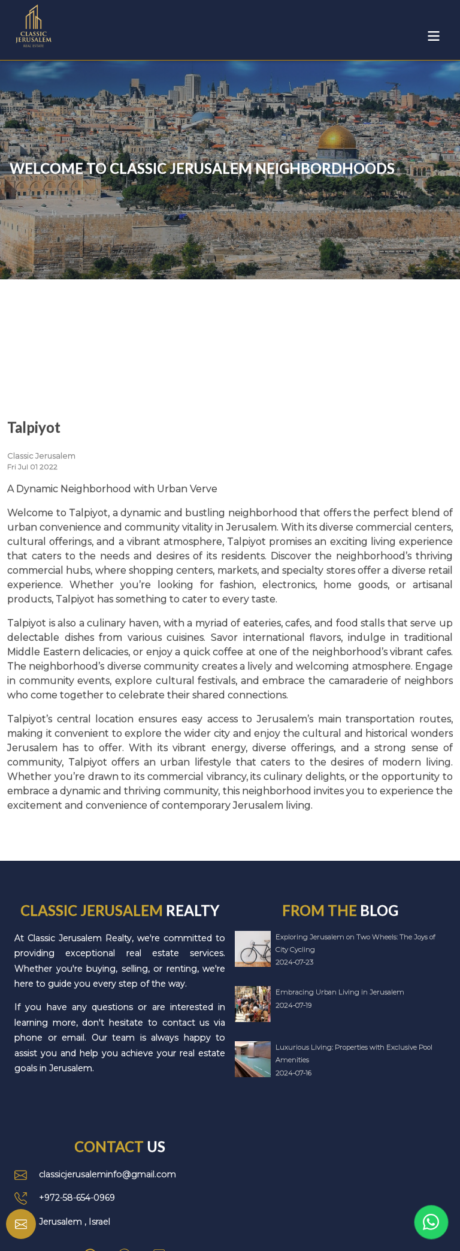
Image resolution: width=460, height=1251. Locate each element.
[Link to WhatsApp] (431, 1222)
